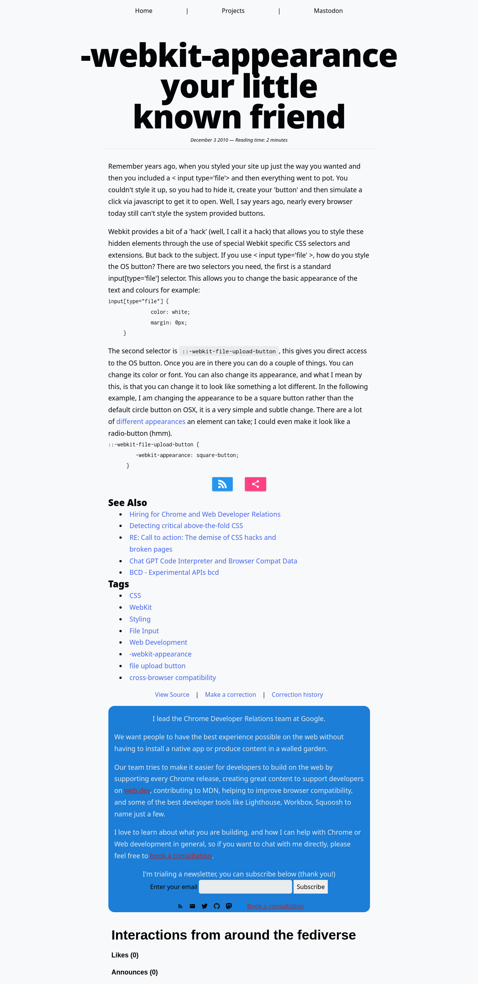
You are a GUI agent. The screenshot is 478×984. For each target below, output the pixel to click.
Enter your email (173, 887)
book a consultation (181, 855)
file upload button (158, 665)
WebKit (141, 607)
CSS (135, 595)
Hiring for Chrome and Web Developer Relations (205, 514)
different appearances (151, 421)
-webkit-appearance (161, 653)
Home (143, 10)
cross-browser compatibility (173, 677)
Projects (233, 10)
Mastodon (328, 10)
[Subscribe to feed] (222, 484)
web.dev (137, 790)
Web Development (158, 642)
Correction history (297, 694)
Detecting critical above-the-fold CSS (186, 525)
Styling (140, 618)
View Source (172, 694)
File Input (144, 630)
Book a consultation (275, 906)
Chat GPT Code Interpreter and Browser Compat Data (213, 560)
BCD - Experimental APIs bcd (174, 572)
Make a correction (230, 694)
